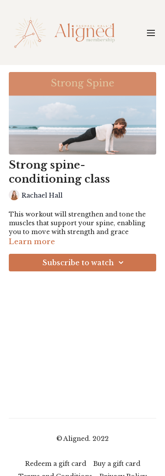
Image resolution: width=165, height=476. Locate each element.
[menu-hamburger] (151, 32)
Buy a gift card (116, 464)
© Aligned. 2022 (82, 439)
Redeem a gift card (55, 464)
